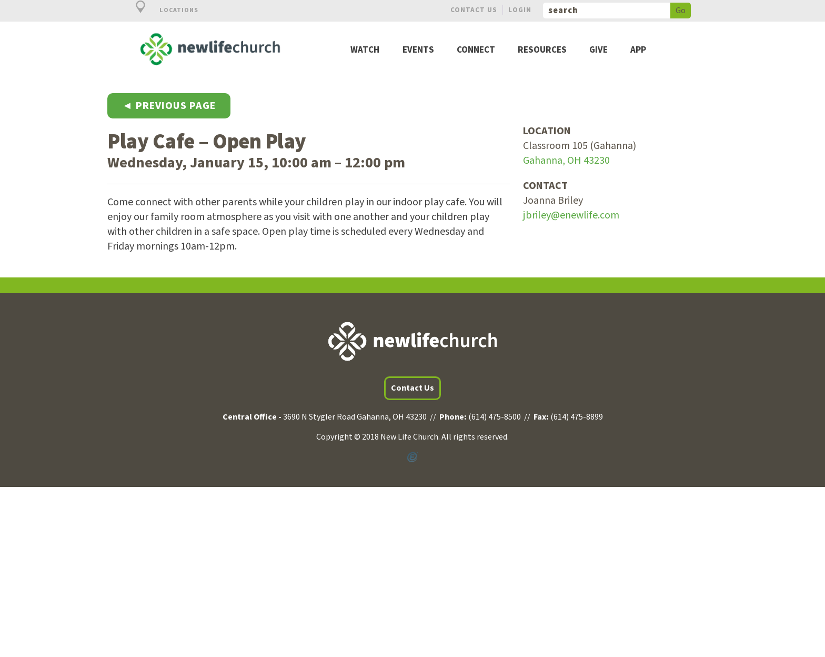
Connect (476, 50)
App (638, 50)
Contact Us (473, 10)
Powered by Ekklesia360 (412, 457)
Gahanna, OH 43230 (566, 160)
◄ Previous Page (169, 105)
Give (598, 50)
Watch (364, 50)
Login (519, 10)
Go (681, 10)
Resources (542, 50)
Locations (161, 10)
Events (418, 50)
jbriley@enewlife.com (571, 215)
